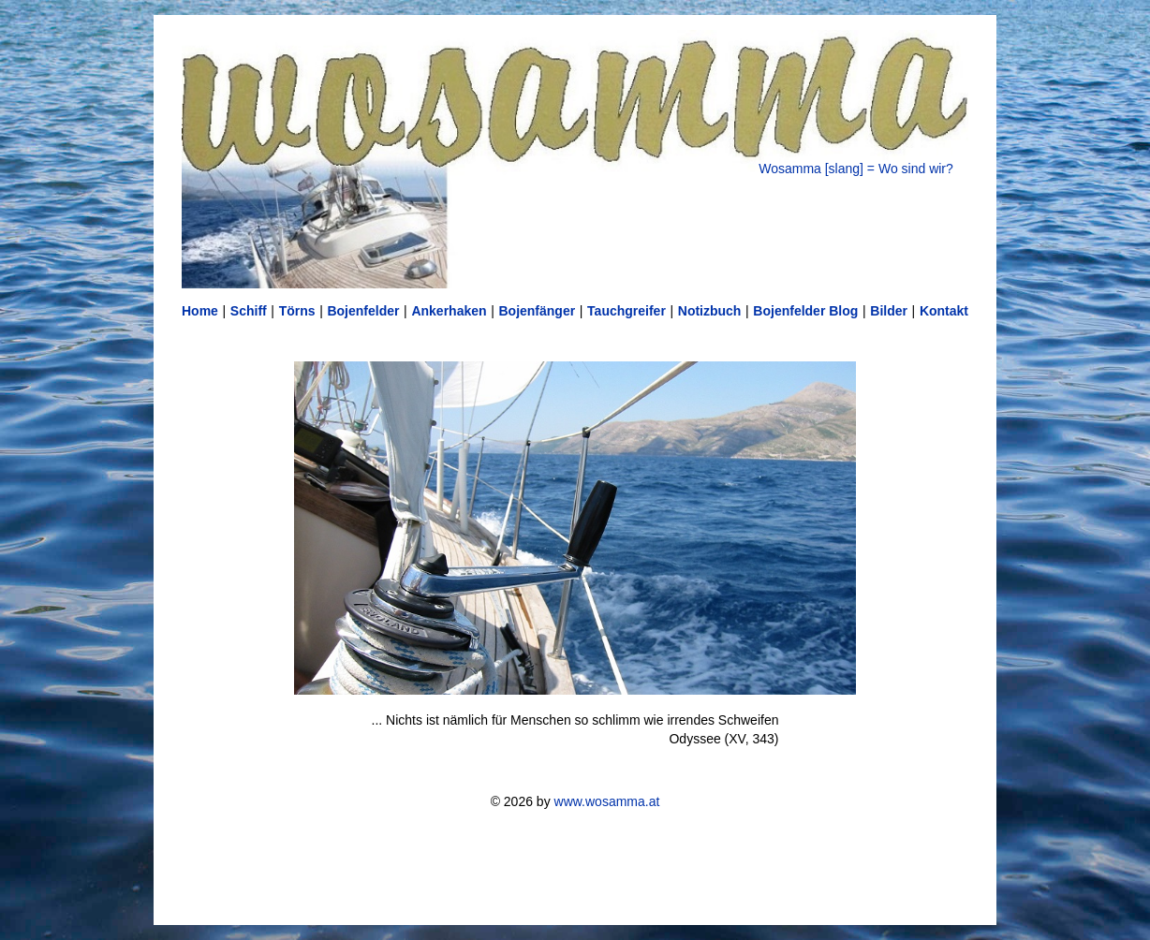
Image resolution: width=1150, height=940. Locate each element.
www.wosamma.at (607, 801)
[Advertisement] (575, 867)
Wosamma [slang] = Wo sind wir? (856, 168)
